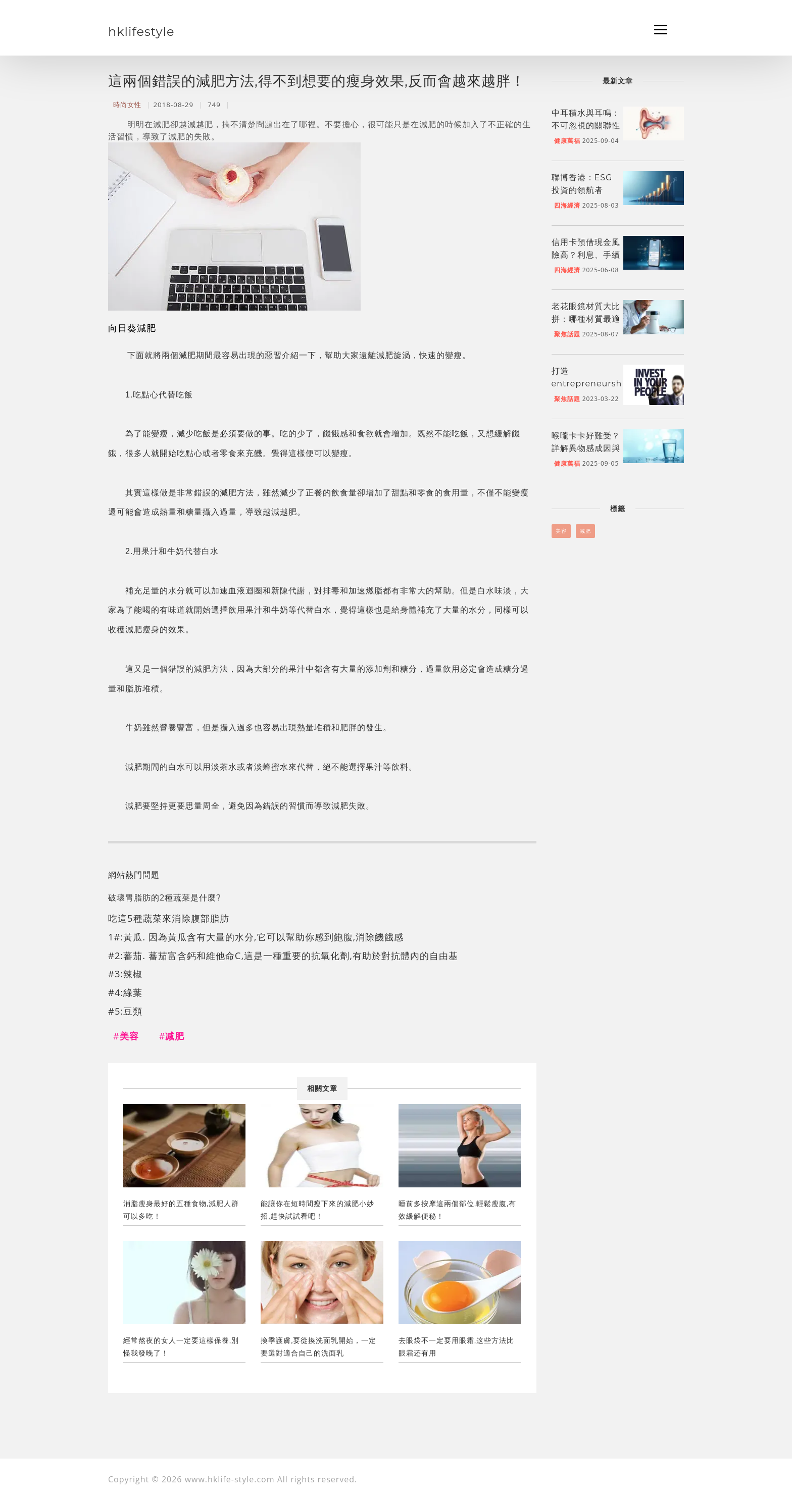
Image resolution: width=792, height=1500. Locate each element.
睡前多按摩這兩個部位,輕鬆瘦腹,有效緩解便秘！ (457, 1210)
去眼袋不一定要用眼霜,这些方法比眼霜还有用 (456, 1347)
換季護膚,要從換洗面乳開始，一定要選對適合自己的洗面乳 (318, 1347)
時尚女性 (127, 104)
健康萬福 (567, 140)
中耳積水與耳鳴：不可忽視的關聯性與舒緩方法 (586, 125)
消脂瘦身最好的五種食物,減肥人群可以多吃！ (181, 1210)
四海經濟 (567, 205)
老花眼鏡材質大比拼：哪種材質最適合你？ (586, 319)
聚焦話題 (567, 334)
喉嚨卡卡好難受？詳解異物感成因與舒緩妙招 (586, 448)
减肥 (585, 530)
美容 (561, 530)
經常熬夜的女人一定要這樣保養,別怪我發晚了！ (181, 1347)
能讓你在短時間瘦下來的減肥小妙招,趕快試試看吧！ (317, 1210)
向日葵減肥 (132, 327)
